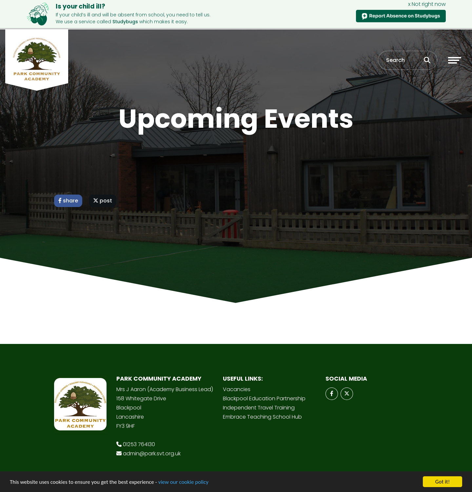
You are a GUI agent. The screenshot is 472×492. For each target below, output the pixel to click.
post (102, 200)
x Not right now (427, 4)
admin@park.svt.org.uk (152, 453)
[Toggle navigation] (455, 60)
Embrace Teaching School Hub (262, 417)
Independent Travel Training (259, 407)
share (68, 200)
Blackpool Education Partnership (264, 398)
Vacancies (236, 389)
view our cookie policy (183, 482)
